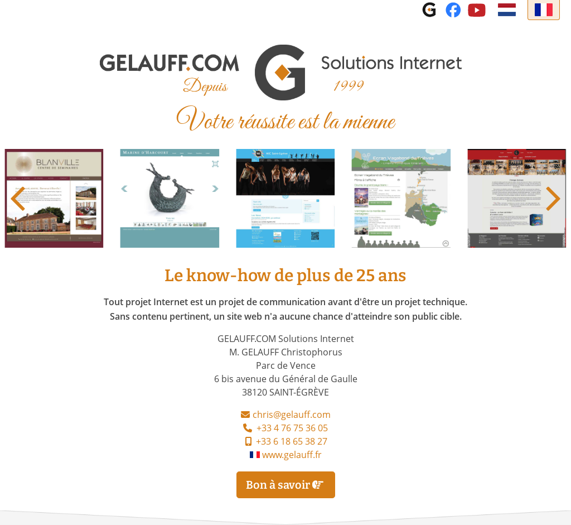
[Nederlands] (506, 10)
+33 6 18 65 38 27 (285, 442)
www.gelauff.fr (286, 455)
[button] (553, 198)
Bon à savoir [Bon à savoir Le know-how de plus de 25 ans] (286, 485)
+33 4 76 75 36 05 (285, 429)
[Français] (543, 10)
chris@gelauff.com (292, 415)
